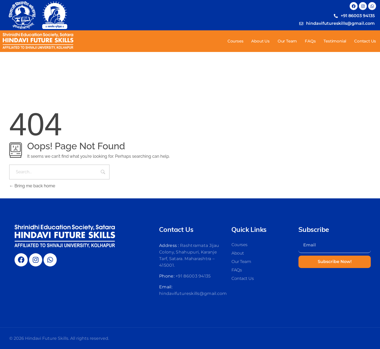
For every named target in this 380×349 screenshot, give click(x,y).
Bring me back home (32, 185)
